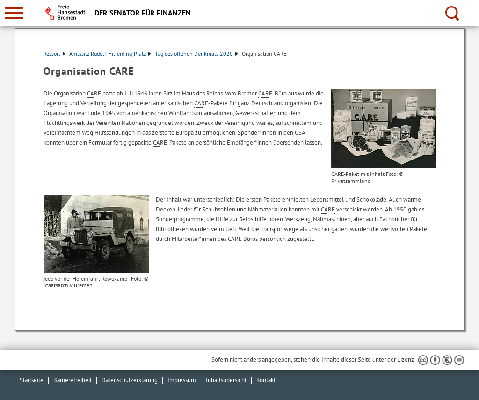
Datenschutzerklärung (130, 380)
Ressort (54, 53)
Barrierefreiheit (72, 380)
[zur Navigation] (14, 13)
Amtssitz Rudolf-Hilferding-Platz (110, 53)
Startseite (32, 380)
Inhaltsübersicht (226, 380)
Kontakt (266, 380)
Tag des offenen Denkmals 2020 (196, 53)
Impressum (181, 380)
